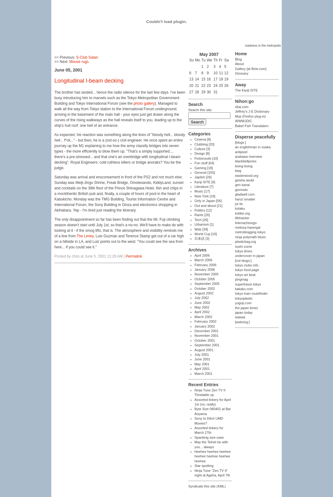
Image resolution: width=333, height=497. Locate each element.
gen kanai (242, 185)
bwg (238, 171)
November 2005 (206, 274)
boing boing (244, 166)
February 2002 (205, 321)
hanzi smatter (245, 199)
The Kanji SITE (246, 90)
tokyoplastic (244, 298)
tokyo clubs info (246, 265)
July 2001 (201, 354)
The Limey (84, 236)
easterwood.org (246, 175)
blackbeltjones (246, 161)
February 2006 (205, 265)
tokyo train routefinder (251, 293)
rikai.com (242, 107)
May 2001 (201, 364)
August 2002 (204, 293)
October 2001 (204, 340)
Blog (238, 59)
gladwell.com (245, 194)
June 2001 (202, 359)
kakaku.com (244, 289)
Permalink (134, 256)
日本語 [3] (201, 238)
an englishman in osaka (253, 147)
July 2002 (201, 298)
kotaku (240, 208)
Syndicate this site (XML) (207, 486)
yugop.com (243, 303)
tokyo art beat (245, 275)
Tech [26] (201, 220)
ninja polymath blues (250, 237)
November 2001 (206, 335)
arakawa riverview (248, 156)
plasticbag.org (245, 241)
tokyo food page (247, 270)
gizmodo (241, 190)
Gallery (240, 69)
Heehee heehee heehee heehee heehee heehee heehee (212, 456)
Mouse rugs (79, 62)
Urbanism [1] (204, 224)
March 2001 (203, 373)
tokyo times (243, 251)
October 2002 (204, 288)
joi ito (239, 204)
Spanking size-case (209, 437)
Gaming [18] (203, 168)
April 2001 (202, 369)
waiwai (240, 317)
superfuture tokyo (248, 284)
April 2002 (202, 312)
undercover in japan (250, 256)
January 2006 (204, 269)
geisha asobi (244, 180)
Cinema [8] (202, 139)
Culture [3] (202, 149)
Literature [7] (204, 186)
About (239, 64)
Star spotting (204, 466)
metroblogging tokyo (250, 232)
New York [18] (204, 196)
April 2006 (202, 255)
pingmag (241, 279)
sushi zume (243, 246)
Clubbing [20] (204, 144)
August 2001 (204, 350)
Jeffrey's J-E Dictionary (252, 111)
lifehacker (242, 218)
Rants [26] (202, 215)
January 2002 (204, 326)
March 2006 (203, 260)
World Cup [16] (205, 234)
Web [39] (201, 229)
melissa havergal (248, 227)
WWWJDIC (243, 121)
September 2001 (206, 345)
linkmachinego (246, 223)
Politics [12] (203, 210)
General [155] (204, 172)
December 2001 (206, 331)
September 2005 (206, 283)
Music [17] (202, 191)
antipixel (241, 152)
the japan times (246, 308)
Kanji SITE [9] (204, 182)
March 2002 (203, 317)
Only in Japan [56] (208, 201)
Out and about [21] (208, 206)
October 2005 (204, 279)
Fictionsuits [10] (206, 158)
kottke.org (242, 213)
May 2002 (201, 307)
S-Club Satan (87, 57)
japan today (244, 312)
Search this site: (200, 110)
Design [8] (202, 153)
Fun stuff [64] (204, 163)
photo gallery (144, 103)
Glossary (241, 73)
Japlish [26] (203, 177)
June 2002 (202, 303)
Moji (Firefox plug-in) (250, 116)
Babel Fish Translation (251, 126)
